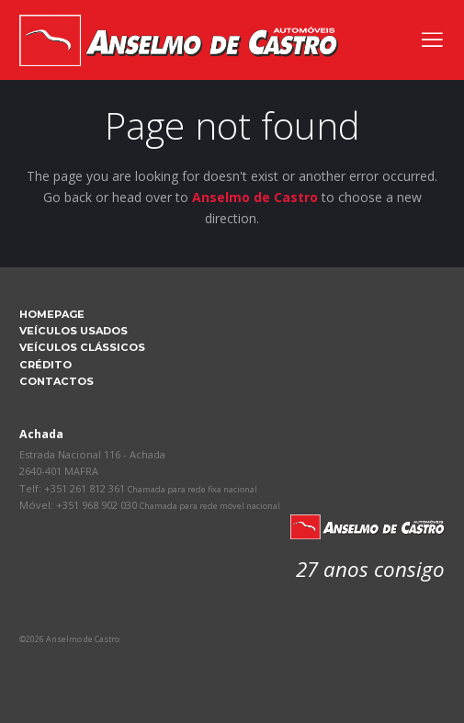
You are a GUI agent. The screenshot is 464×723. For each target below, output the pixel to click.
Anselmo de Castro (255, 197)
